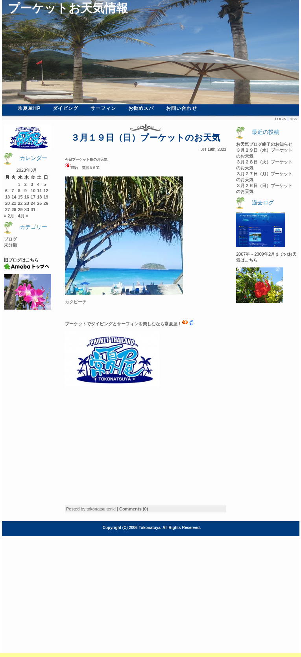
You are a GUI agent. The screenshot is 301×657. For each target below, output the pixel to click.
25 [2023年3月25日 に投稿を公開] (39, 203)
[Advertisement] (131, 446)
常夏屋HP (29, 108)
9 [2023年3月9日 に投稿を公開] (25, 190)
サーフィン (103, 108)
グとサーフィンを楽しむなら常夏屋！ (148, 323)
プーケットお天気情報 (68, 8)
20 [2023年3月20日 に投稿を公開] (7, 203)
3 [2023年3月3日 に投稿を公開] (32, 184)
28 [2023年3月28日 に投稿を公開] (13, 209)
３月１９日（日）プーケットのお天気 (145, 138)
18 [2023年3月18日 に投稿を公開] (39, 197)
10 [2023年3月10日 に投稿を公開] (33, 190)
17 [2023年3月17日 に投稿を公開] (33, 197)
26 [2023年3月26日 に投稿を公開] (46, 203)
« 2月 (9, 215)
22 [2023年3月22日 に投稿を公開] (20, 203)
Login (280, 119)
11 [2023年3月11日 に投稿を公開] (39, 190)
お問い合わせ (181, 108)
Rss (293, 119)
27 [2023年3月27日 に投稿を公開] (7, 209)
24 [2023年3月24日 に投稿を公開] (33, 203)
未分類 (10, 245)
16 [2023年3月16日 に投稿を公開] (26, 197)
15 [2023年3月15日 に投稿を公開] (20, 197)
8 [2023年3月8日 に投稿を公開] (19, 190)
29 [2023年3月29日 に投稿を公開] (20, 209)
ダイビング (66, 108)
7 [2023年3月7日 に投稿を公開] (12, 190)
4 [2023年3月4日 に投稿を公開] (38, 184)
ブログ (10, 239)
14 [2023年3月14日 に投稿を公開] (13, 197)
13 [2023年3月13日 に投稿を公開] (7, 197)
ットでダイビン (93, 323)
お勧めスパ (141, 108)
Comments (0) (133, 509)
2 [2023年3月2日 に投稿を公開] (25, 184)
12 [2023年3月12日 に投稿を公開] (46, 190)
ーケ (73, 323)
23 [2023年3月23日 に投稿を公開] (26, 203)
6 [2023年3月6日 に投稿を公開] (6, 190)
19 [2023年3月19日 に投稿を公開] (46, 197)
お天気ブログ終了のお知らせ (264, 144)
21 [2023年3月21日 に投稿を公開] (13, 203)
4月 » (23, 215)
